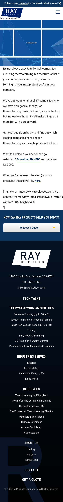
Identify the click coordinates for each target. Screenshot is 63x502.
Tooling (31, 330)
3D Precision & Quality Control (31, 340)
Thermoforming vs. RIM (31, 406)
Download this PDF (28, 159)
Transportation (31, 368)
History (31, 449)
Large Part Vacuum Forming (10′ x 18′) (31, 324)
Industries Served (31, 356)
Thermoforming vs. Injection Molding (31, 400)
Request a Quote (29, 227)
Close (59, 3)
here (37, 180)
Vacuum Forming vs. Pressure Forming (31, 319)
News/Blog (31, 459)
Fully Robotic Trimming (31, 335)
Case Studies (31, 432)
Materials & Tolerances (31, 416)
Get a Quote (31, 480)
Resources (31, 389)
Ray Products (38, 264)
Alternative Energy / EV (31, 373)
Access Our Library (31, 427)
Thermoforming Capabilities (31, 308)
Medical (31, 362)
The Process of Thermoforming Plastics (31, 411)
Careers (31, 454)
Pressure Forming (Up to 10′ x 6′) (31, 314)
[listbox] (31, 227)
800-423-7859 (31, 282)
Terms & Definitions (31, 422)
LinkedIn (23, 3)
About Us (31, 443)
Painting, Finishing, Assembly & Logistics (31, 346)
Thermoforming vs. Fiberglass (31, 395)
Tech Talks (31, 298)
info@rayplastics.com (31, 287)
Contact (31, 470)
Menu (57, 12)
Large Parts (31, 378)
